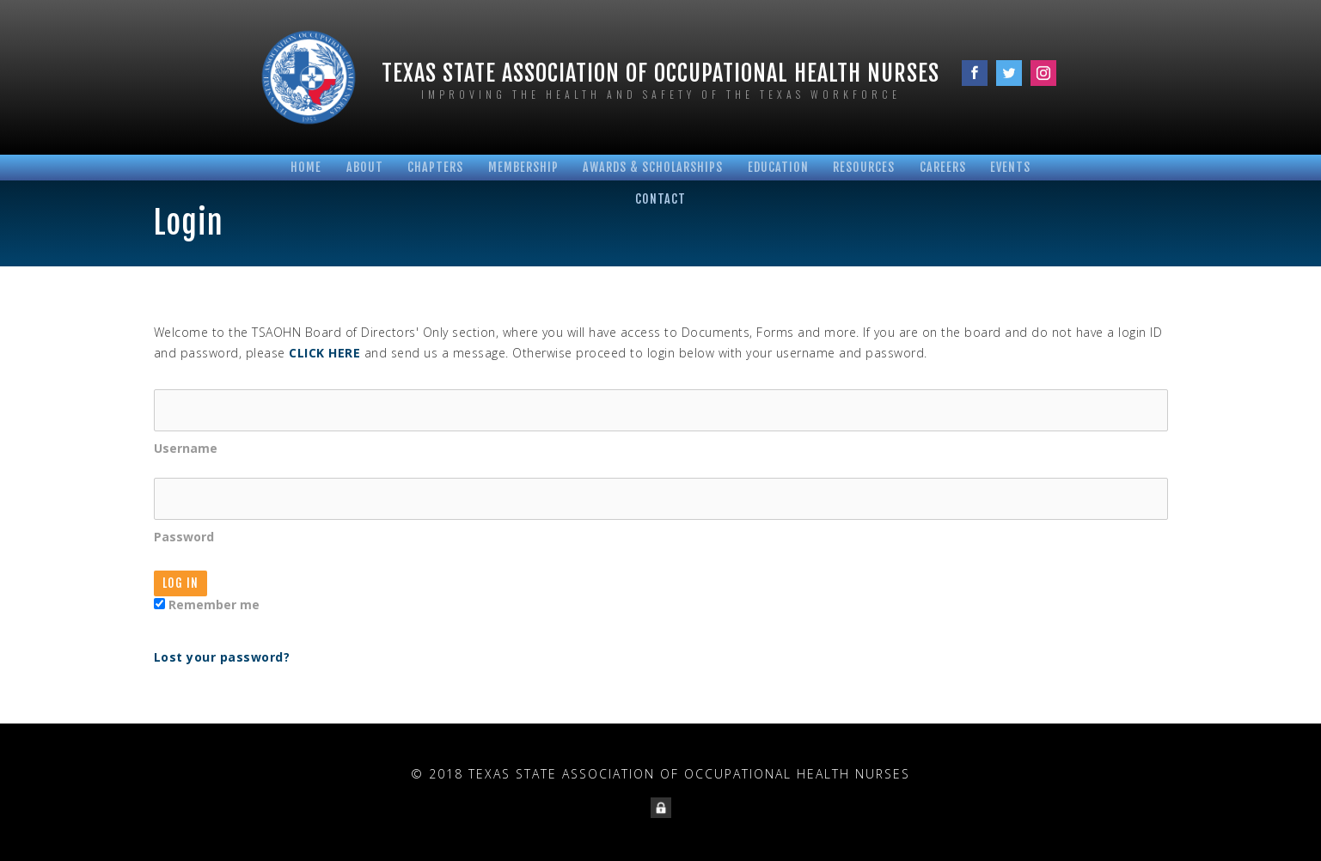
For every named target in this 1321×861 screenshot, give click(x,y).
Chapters (435, 167)
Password (661, 511)
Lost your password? (222, 657)
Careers (943, 167)
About (364, 167)
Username (661, 422)
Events (1010, 167)
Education (778, 167)
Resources (864, 167)
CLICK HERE (324, 353)
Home (305, 167)
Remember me (207, 604)
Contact (660, 199)
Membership (523, 167)
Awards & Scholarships (653, 167)
